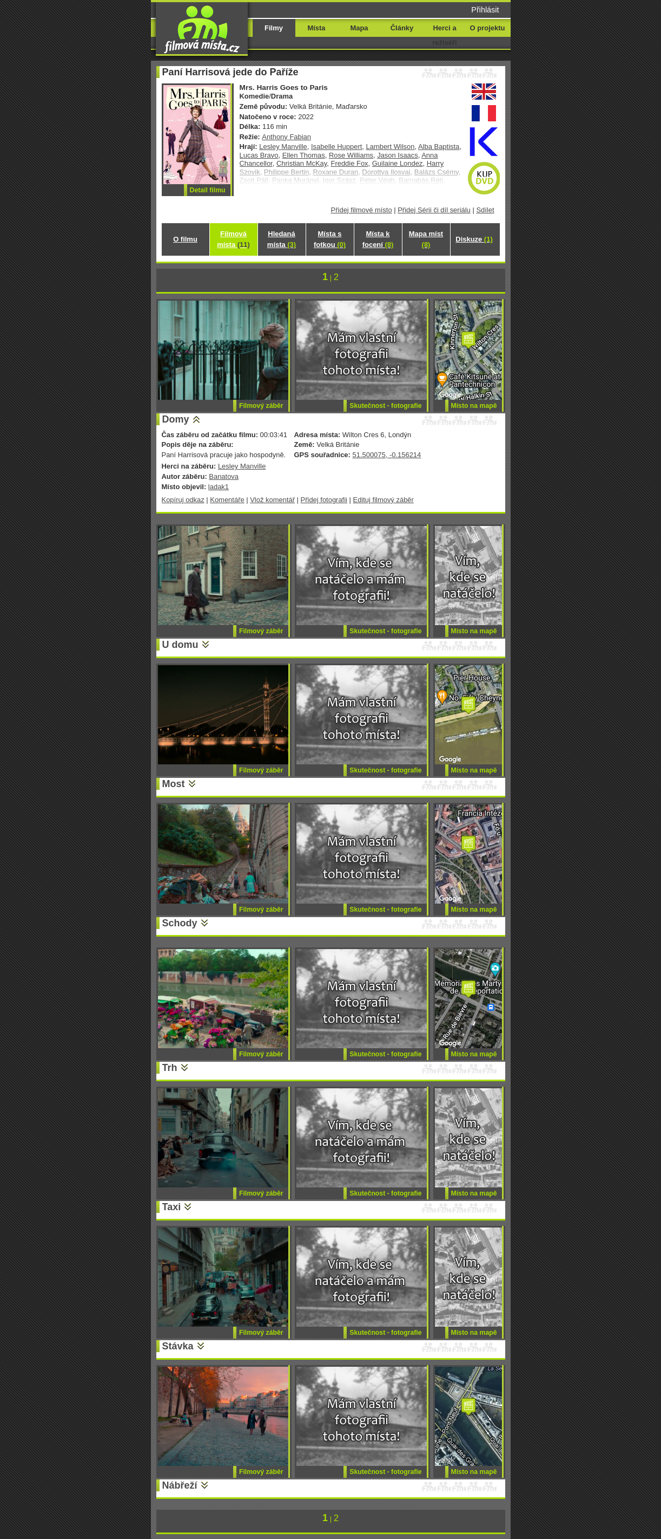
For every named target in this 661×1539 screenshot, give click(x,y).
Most (173, 783)
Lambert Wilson (390, 146)
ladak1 (218, 487)
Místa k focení (378, 239)
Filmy (274, 28)
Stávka (178, 1346)
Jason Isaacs (397, 155)
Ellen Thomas (303, 155)
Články (402, 28)
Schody (179, 923)
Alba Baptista (438, 146)
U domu (180, 644)
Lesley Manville (283, 146)
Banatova (224, 476)
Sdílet (485, 210)
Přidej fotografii (324, 500)
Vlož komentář (272, 500)
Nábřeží (179, 1485)
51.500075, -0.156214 (386, 455)
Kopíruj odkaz (183, 500)
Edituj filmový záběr (383, 500)
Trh (169, 1067)
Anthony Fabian (286, 137)
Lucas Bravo (259, 155)
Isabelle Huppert (336, 146)
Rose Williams (351, 155)
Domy (175, 419)
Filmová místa (233, 239)
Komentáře (227, 500)
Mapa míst (426, 239)
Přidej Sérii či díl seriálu (434, 210)
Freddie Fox (349, 163)
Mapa (359, 28)
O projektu (487, 28)
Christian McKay (301, 163)
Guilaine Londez (397, 163)
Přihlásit (485, 9)
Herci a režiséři (444, 35)
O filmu (185, 239)
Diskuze (473, 239)
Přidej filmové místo (361, 210)
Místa (316, 28)
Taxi (171, 1207)
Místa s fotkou (330, 239)
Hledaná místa (281, 239)
